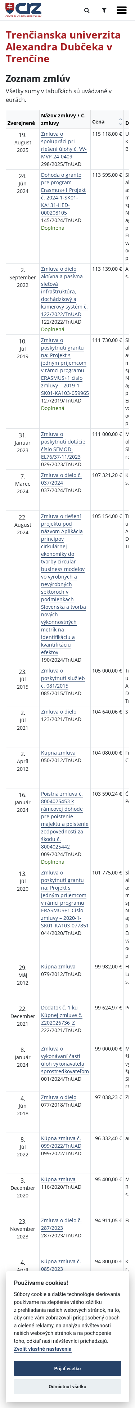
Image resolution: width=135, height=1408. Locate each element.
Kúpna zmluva (58, 752)
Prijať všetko (67, 1368)
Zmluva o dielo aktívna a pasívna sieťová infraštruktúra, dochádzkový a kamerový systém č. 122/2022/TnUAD (64, 291)
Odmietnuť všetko (67, 1386)
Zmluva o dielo (58, 711)
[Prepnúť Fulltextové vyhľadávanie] (87, 10)
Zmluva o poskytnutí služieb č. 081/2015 (63, 678)
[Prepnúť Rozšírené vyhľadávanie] (104, 10)
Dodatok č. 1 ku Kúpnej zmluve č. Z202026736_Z (61, 1015)
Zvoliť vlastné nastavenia (42, 1349)
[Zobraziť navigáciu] (121, 10)
